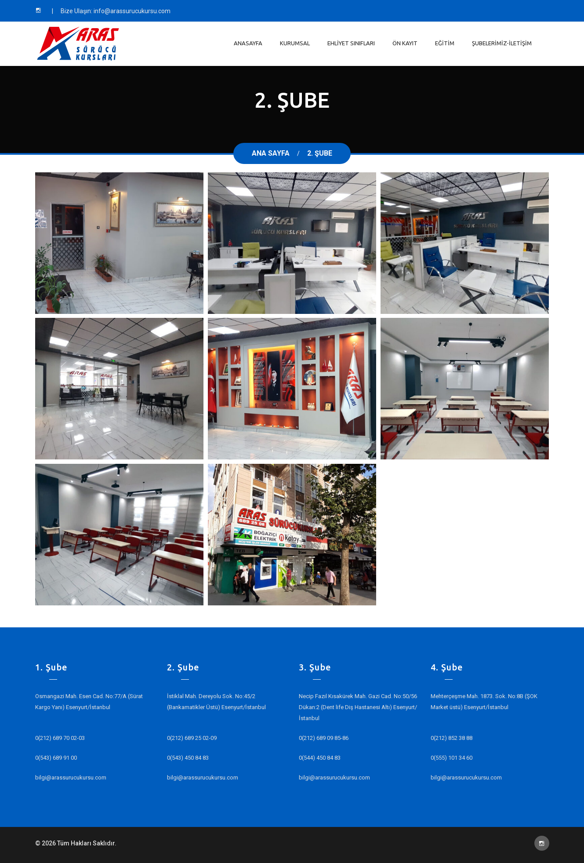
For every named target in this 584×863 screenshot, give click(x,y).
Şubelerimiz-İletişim (502, 43)
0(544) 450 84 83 (320, 757)
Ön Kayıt (404, 43)
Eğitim (444, 43)
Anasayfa (248, 43)
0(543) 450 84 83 (188, 757)
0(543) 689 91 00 (56, 757)
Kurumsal (295, 43)
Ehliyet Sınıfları (351, 43)
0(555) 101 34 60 (451, 757)
